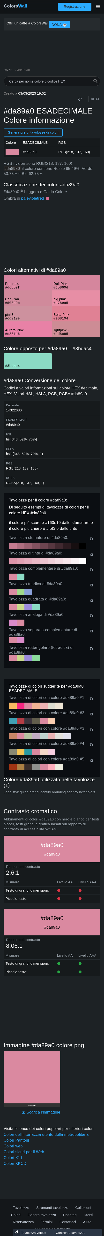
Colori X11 (13, 1158)
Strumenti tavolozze (52, 1208)
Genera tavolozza (42, 1215)
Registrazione (74, 6)
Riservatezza (23, 1222)
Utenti (88, 1215)
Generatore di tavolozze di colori (33, 132)
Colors (15, 6)
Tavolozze (21, 1208)
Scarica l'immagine (41, 1112)
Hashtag (70, 1215)
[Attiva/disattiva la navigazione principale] (98, 6)
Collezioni (83, 1208)
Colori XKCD (15, 1163)
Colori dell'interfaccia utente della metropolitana (46, 1134)
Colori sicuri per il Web (24, 1152)
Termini (47, 1222)
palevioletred (32, 198)
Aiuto (87, 1222)
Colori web (13, 1146)
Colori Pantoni (16, 1140)
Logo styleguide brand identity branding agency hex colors (49, 792)
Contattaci (68, 1222)
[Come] (79, 99)
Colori (16, 1215)
